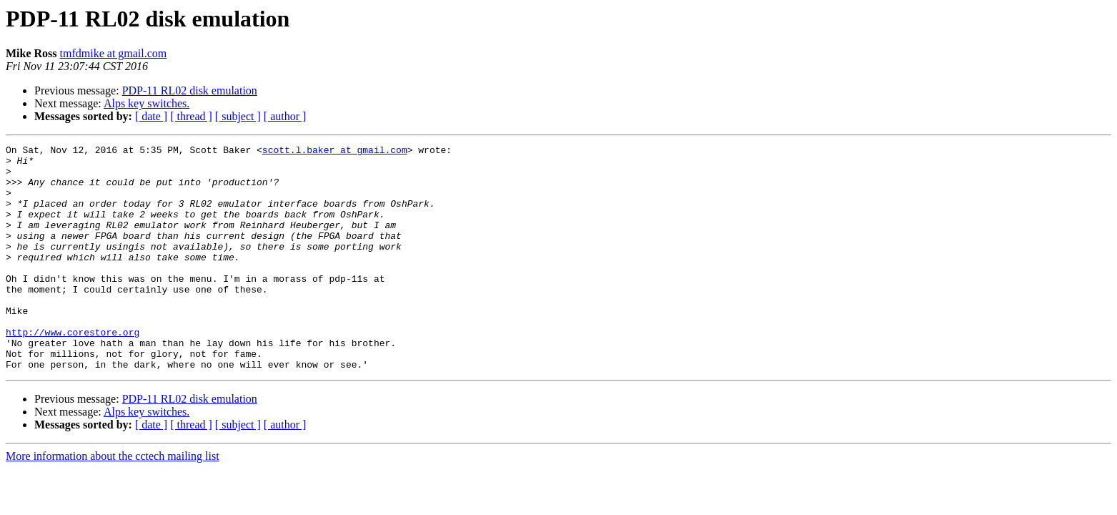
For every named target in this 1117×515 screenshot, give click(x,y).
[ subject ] (238, 116)
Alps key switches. (146, 103)
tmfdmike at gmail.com (113, 53)
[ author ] (285, 116)
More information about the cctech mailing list (112, 501)
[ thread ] (191, 116)
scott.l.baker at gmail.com (334, 151)
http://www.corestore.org (72, 370)
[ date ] (151, 116)
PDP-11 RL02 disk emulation (189, 90)
